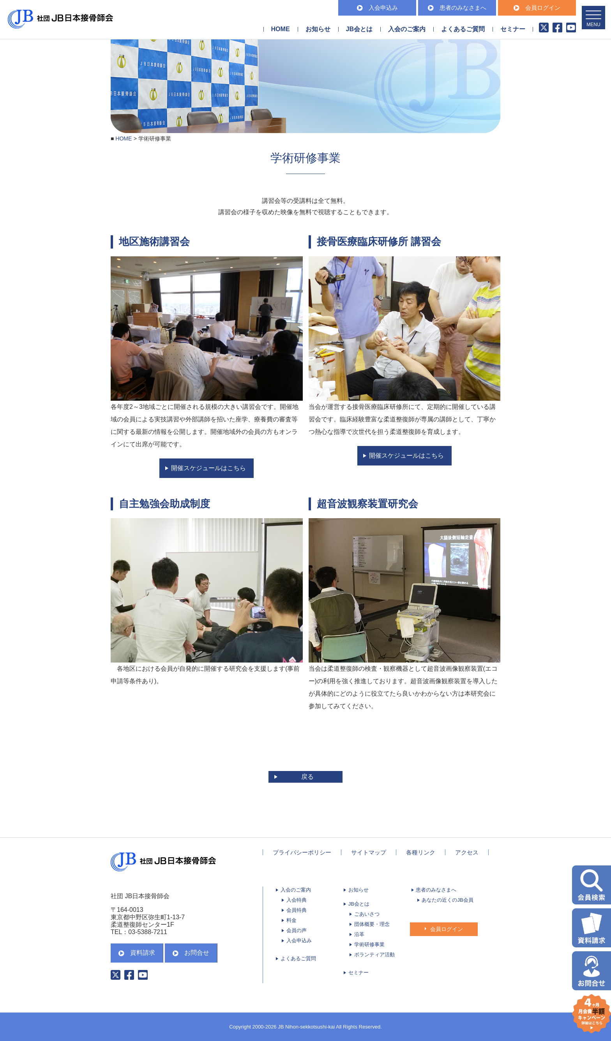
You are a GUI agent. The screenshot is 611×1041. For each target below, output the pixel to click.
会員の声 (296, 930)
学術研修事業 (369, 944)
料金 (291, 920)
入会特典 (296, 900)
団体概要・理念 (372, 924)
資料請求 (136, 952)
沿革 (359, 934)
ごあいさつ (367, 914)
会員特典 (296, 910)
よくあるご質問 (463, 29)
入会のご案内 (296, 890)
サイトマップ (368, 852)
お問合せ (191, 952)
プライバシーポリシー (302, 852)
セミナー (512, 29)
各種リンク (420, 852)
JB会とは (358, 904)
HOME (280, 29)
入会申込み (377, 7)
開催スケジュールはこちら (208, 468)
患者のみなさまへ (457, 7)
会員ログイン (537, 7)
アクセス (467, 852)
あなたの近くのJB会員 (447, 900)
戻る (307, 776)
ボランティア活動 (374, 955)
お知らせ (318, 29)
